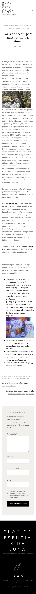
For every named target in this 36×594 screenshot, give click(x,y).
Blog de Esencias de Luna (9, 7)
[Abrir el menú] (32, 10)
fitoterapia (16, 27)
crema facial (14, 204)
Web (9, 480)
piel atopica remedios (24, 378)
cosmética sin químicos (9, 378)
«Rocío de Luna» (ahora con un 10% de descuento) (18, 282)
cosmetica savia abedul (24, 376)
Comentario (12, 434)
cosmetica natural (10, 25)
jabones (22, 343)
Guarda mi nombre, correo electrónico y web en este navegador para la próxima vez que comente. (19, 494)
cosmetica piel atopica (9, 376)
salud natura (17, 29)
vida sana (26, 29)
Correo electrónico (14, 468)
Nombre (10, 457)
